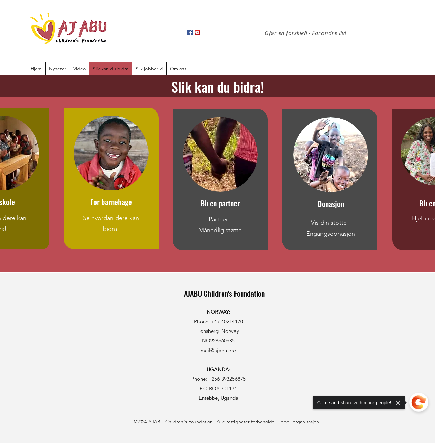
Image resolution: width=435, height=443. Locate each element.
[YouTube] (197, 32)
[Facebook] (190, 32)
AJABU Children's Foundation (224, 293)
